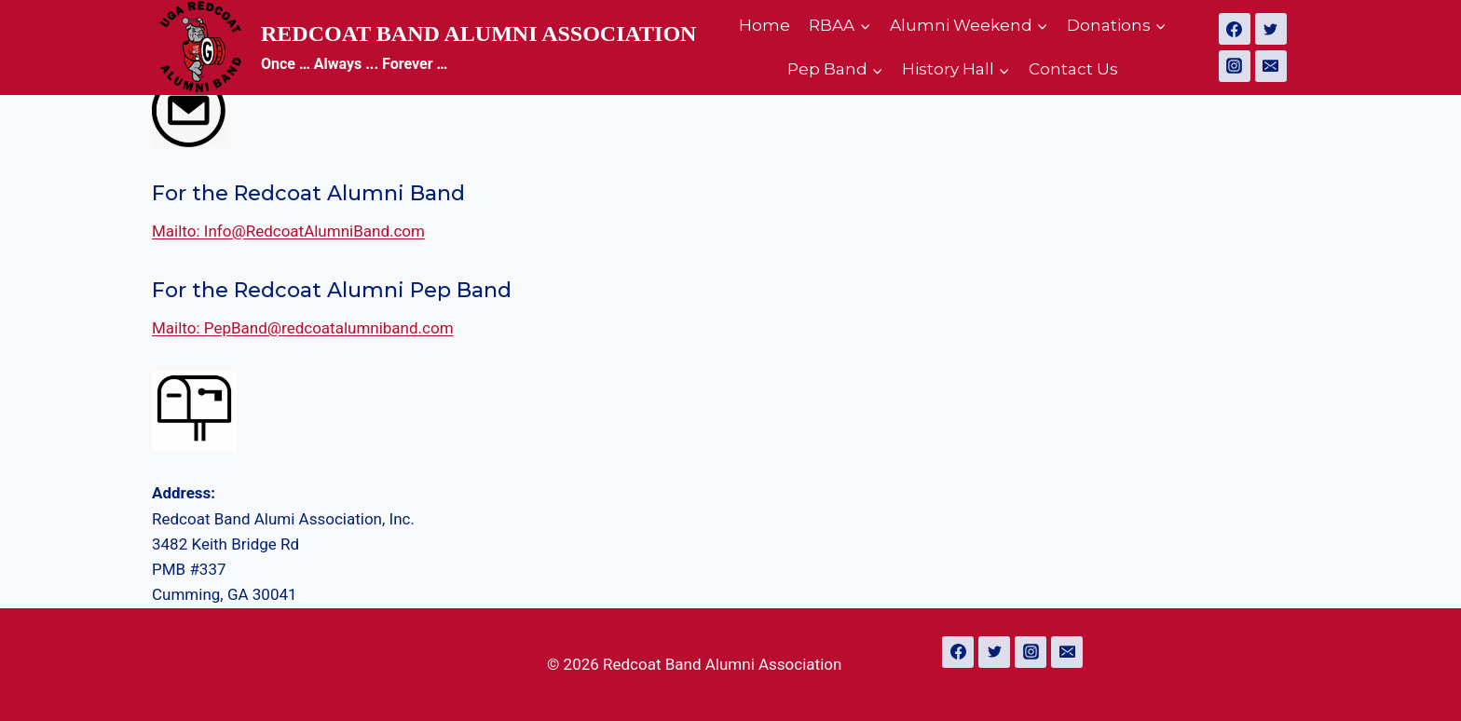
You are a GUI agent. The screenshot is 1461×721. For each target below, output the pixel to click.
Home (764, 25)
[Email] (1271, 66)
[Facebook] (1234, 29)
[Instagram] (1234, 66)
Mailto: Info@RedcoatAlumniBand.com (288, 231)
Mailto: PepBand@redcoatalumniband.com (303, 328)
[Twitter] (1271, 29)
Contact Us (1073, 69)
